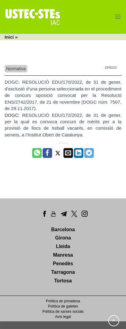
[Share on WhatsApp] (37, 153)
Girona (63, 237)
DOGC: (13, 82)
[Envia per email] (68, 153)
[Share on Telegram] (89, 153)
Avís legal (63, 317)
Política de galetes (63, 306)
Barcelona (63, 229)
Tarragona (63, 272)
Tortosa (63, 280)
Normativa (16, 68)
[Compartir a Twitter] (58, 153)
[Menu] (117, 17)
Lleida (63, 246)
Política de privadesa (63, 301)
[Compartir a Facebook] (47, 153)
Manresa (63, 255)
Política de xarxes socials (63, 311)
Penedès (63, 263)
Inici (9, 37)
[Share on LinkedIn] (78, 153)
